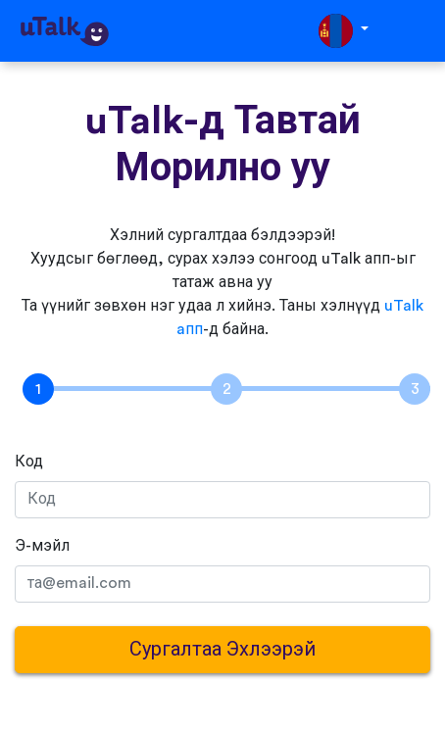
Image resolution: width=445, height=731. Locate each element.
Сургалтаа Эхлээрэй (222, 649)
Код (29, 461)
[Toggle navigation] (416, 31)
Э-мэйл (42, 546)
